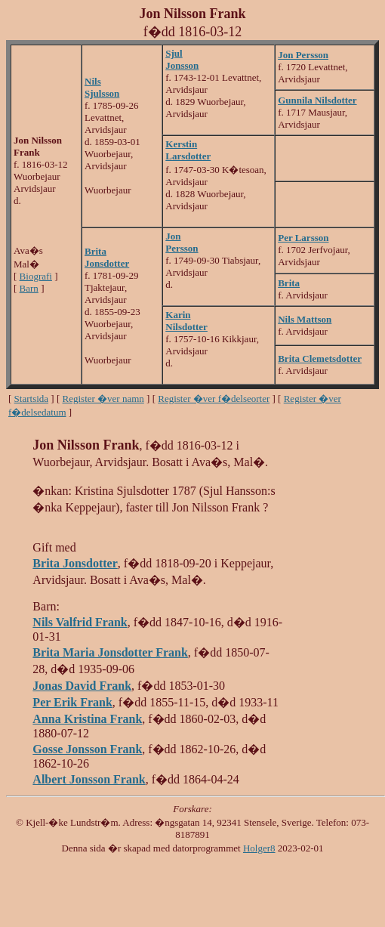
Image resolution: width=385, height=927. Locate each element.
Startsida (31, 398)
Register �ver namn (103, 398)
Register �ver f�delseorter (214, 398)
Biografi (36, 276)
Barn (29, 288)
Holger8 (259, 848)
